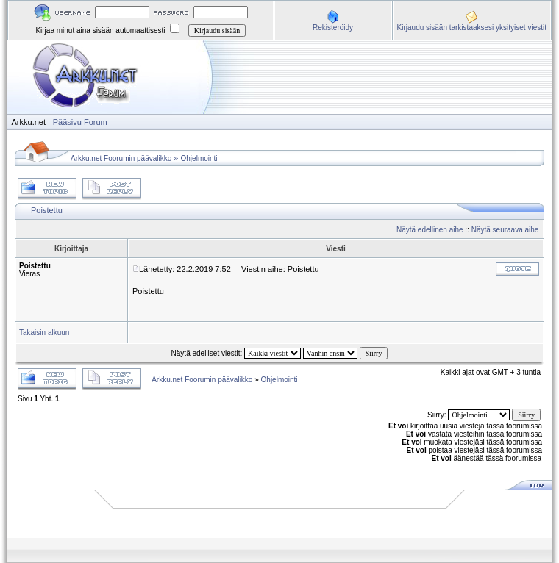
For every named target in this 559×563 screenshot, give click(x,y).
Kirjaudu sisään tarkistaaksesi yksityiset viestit (471, 28)
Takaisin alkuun (44, 333)
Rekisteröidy (333, 28)
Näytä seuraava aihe (505, 230)
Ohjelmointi (199, 158)
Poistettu (47, 210)
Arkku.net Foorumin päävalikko (121, 158)
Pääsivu (67, 122)
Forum (95, 122)
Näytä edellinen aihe (429, 230)
